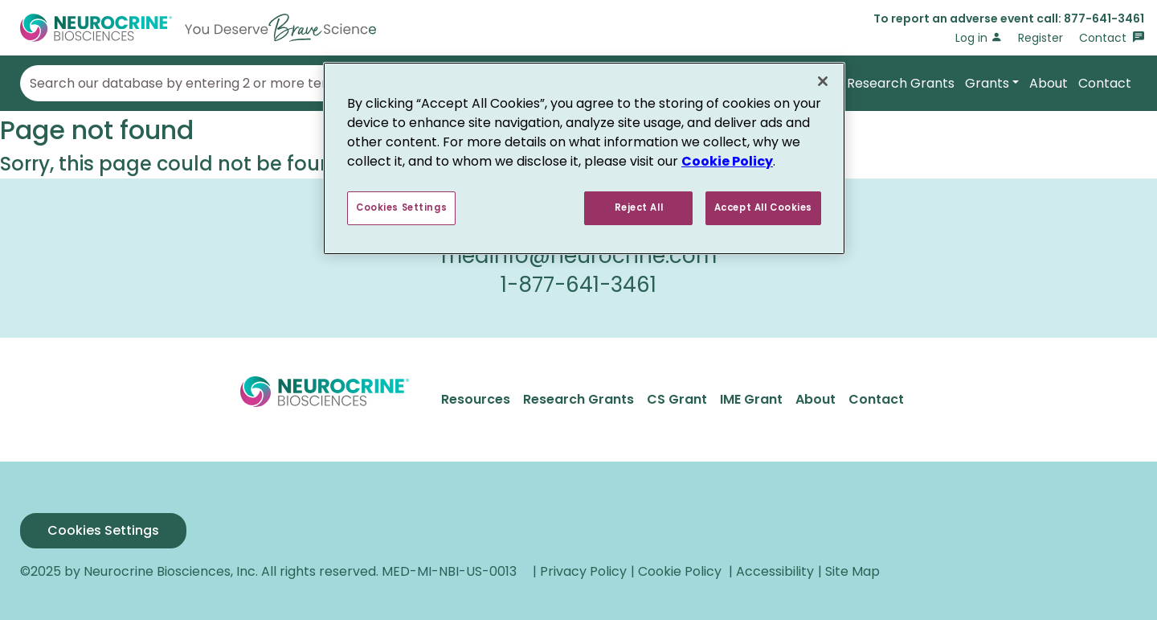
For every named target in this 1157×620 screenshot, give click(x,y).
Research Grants (901, 83)
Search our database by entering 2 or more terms (188, 83)
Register (1040, 38)
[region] (584, 158)
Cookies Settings (103, 530)
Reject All (639, 207)
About (1048, 83)
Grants (987, 83)
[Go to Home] (198, 28)
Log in (978, 38)
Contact (1111, 38)
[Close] (822, 81)
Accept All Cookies (763, 207)
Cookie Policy (727, 161)
